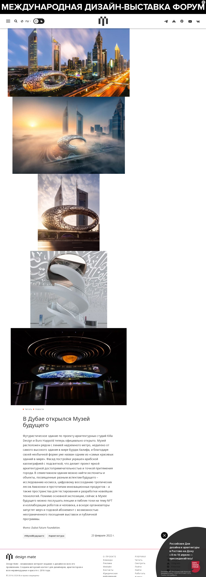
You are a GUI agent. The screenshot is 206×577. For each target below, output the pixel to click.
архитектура (57, 535)
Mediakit (107, 566)
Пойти (138, 566)
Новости (39, 409)
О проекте (109, 556)
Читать (28, 409)
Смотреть (140, 563)
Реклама (107, 563)
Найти (138, 570)
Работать (140, 573)
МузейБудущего (35, 535)
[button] (164, 535)
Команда (108, 560)
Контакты (108, 570)
